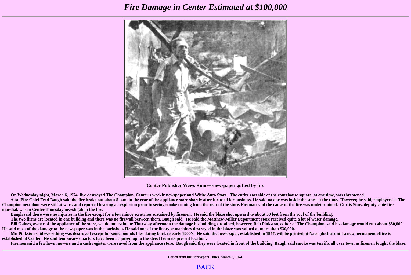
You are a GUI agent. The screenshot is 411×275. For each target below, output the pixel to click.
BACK (206, 266)
